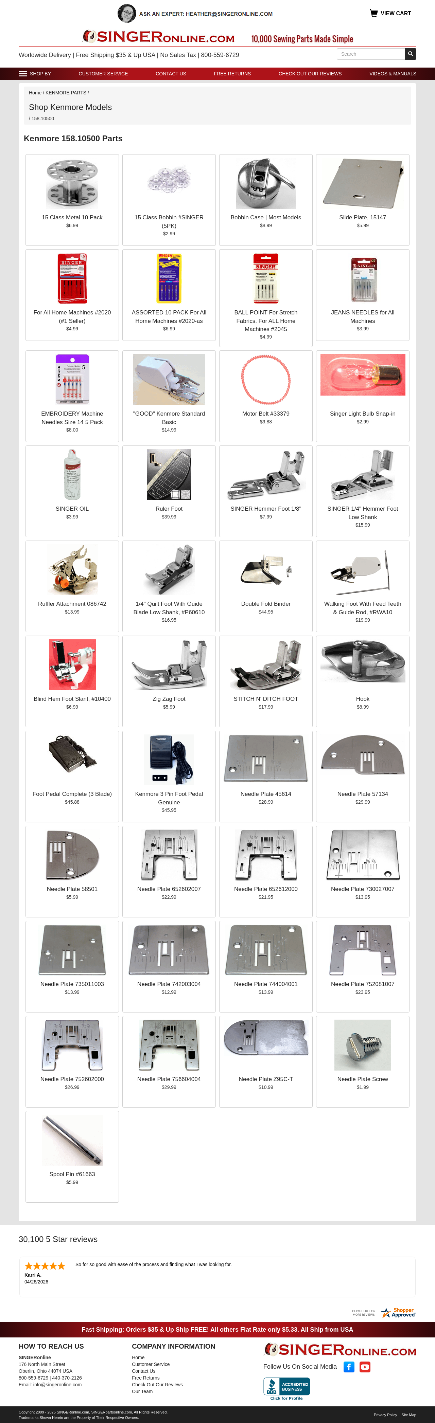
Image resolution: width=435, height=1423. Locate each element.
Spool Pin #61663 (72, 1174)
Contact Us (171, 73)
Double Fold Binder (266, 604)
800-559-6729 (33, 1377)
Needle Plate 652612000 (266, 889)
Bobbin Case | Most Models (266, 217)
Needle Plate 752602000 (72, 1079)
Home (35, 92)
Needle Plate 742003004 (169, 984)
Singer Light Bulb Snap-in (363, 414)
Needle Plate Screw (362, 1079)
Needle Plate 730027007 (363, 889)
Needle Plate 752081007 (363, 984)
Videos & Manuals (392, 73)
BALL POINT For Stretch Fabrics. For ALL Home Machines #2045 (265, 320)
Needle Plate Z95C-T (266, 1079)
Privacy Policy (385, 1414)
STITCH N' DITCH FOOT (265, 699)
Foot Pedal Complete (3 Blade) (72, 794)
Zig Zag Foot (169, 699)
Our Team (142, 1390)
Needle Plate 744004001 (266, 984)
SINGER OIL (72, 509)
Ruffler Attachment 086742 (72, 604)
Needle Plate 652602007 (169, 889)
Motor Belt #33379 (266, 414)
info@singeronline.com (57, 1384)
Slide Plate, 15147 (363, 217)
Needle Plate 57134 (362, 794)
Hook (363, 699)
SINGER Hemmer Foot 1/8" (265, 509)
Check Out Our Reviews (310, 73)
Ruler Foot (169, 509)
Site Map (409, 1414)
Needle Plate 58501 (72, 889)
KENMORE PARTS (66, 92)
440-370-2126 (67, 1377)
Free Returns (232, 73)
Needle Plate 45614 (266, 794)
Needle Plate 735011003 (72, 984)
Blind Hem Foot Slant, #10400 (72, 699)
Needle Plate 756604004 (169, 1079)
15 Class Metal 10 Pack (72, 217)
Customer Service (103, 73)
